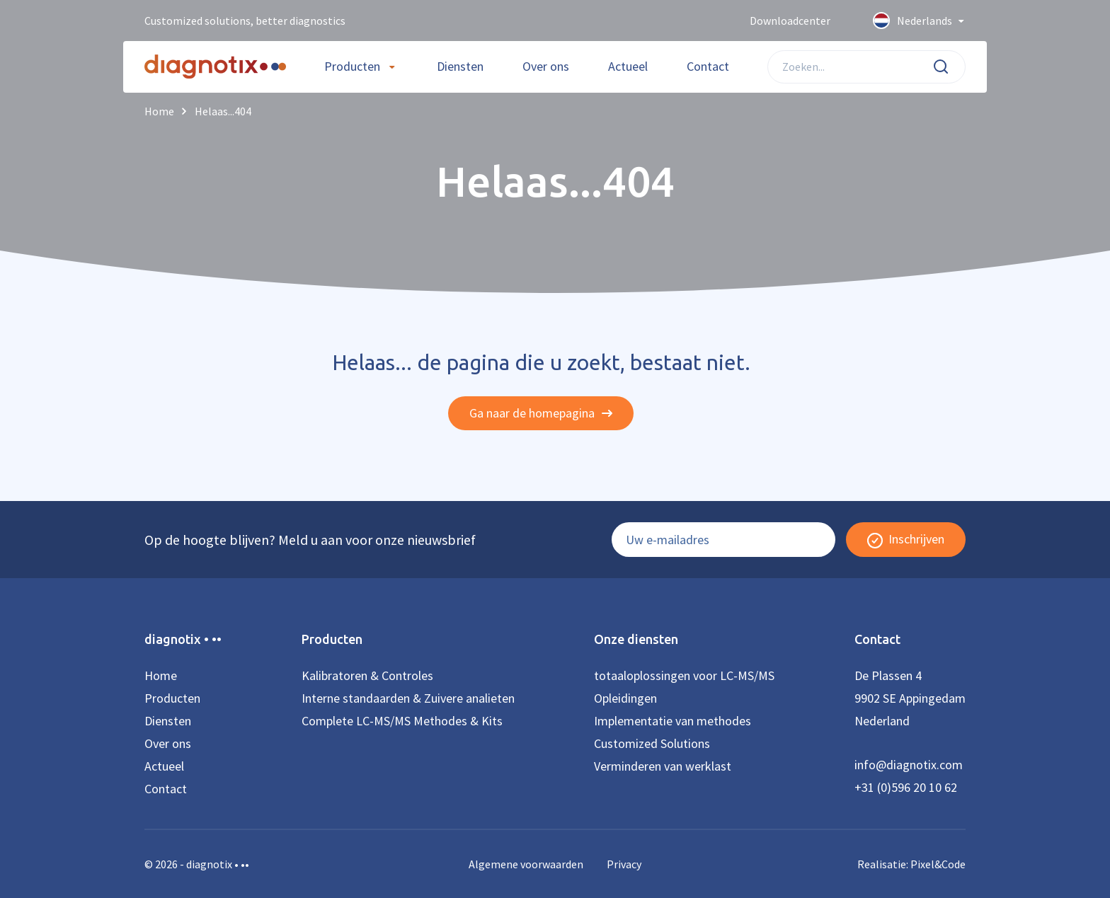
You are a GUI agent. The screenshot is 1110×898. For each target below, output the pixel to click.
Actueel (628, 66)
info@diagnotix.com (908, 764)
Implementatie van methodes (672, 721)
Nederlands (919, 21)
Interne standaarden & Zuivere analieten (408, 698)
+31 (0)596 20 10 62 (905, 787)
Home (160, 675)
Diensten (460, 66)
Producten (352, 66)
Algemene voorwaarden (526, 864)
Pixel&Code (938, 864)
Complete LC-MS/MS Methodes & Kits (402, 721)
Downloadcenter (790, 20)
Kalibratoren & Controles (367, 675)
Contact (708, 66)
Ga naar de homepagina (540, 413)
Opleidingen (625, 698)
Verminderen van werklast (662, 766)
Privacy (624, 864)
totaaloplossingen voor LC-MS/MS (684, 675)
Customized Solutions (652, 743)
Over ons (545, 66)
